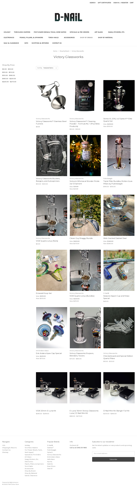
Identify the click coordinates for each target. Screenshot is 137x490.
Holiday (7, 32)
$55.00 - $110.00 (8, 72)
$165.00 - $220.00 (9, 79)
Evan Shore (51, 466)
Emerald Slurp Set (44, 293)
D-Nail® (50, 445)
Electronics (10, 38)
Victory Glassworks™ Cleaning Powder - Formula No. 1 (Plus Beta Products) (84, 123)
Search (92, 3)
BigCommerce (14, 482)
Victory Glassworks (54, 455)
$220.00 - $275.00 (9, 82)
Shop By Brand (87, 38)
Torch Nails (54, 38)
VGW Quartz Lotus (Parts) (47, 241)
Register (124, 3)
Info (26, 43)
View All (49, 469)
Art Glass (100, 32)
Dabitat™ (50, 448)
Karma (49, 462)
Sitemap (5, 452)
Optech (50, 452)
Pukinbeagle (51, 450)
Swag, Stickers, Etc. (117, 32)
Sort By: (39, 68)
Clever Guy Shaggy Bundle (81, 238)
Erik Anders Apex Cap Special (49, 353)
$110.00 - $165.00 (8, 75)
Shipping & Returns (40, 43)
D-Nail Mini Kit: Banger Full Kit (116, 411)
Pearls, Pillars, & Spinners (32, 38)
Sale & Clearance (12, 43)
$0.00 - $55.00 (7, 69)
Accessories (70, 38)
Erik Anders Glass (53, 457)
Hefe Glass (51, 459)
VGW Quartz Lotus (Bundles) (82, 296)
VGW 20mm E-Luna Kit (46, 411)
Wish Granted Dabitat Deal (115, 238)
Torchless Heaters (22, 32)
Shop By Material (106, 38)
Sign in (116, 3)
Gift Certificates (104, 3)
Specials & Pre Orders (80, 32)
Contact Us (57, 43)
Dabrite (50, 464)
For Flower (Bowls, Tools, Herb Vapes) (50, 32)
